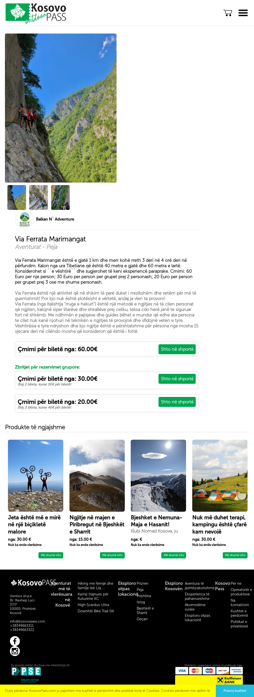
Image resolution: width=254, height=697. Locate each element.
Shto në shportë (177, 349)
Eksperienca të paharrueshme (197, 596)
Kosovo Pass (222, 586)
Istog (141, 602)
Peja (140, 589)
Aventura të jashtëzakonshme (200, 585)
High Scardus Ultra (93, 605)
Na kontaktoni (240, 602)
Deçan (142, 619)
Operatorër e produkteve (241, 591)
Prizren (142, 583)
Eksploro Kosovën (174, 586)
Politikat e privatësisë (239, 624)
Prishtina (144, 596)
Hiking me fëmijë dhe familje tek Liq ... (95, 585)
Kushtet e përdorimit (239, 613)
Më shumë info (51, 555)
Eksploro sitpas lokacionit (128, 589)
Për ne (236, 583)
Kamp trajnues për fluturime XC (93, 596)
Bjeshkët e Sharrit (145, 610)
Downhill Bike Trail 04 (96, 611)
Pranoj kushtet (234, 691)
